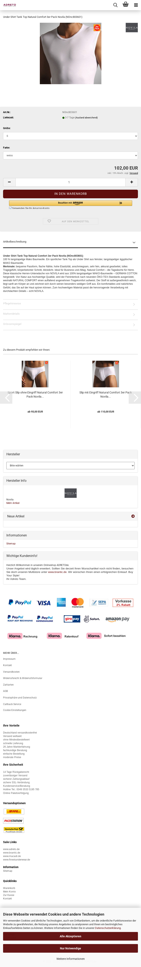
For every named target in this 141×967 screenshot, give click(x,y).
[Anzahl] (70, 182)
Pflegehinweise (12, 303)
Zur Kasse (8, 895)
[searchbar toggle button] (115, 5)
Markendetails (11, 313)
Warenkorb (9, 888)
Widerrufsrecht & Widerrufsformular (22, 678)
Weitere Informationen (70, 958)
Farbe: (6, 147)
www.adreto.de (11, 849)
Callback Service (12, 704)
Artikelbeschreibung (14, 241)
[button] (9, 182)
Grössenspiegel (12, 323)
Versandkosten (11, 671)
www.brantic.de (57, 572)
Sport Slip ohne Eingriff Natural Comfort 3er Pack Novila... (35, 394)
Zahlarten (8, 684)
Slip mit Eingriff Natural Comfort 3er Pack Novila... (105, 394)
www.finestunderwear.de (16, 859)
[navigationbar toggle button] (136, 5)
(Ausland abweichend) (86, 117)
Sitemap (11, 543)
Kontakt (7, 665)
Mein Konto (9, 891)
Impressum (9, 659)
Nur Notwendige (70, 948)
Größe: (6, 128)
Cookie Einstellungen (14, 710)
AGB (5, 691)
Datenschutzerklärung (108, 928)
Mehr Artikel (12, 503)
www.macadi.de (12, 856)
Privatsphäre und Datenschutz (20, 697)
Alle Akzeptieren (70, 936)
